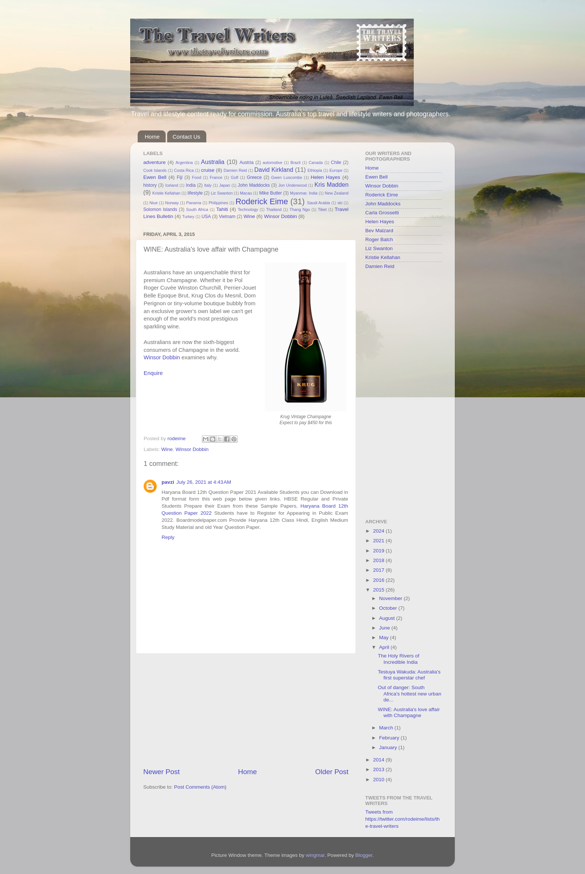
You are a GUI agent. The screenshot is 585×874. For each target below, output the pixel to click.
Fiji (180, 177)
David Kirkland (273, 169)
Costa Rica (184, 170)
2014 (379, 760)
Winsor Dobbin (280, 216)
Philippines (218, 203)
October (388, 608)
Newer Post (161, 772)
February (390, 738)
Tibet (322, 209)
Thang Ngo (300, 209)
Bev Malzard (379, 230)
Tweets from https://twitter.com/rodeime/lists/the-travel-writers (402, 819)
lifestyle (195, 193)
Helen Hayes (325, 177)
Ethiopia (314, 170)
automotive (272, 162)
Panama (193, 203)
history (150, 185)
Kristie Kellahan (166, 193)
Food (196, 177)
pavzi (168, 482)
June (385, 628)
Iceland (171, 185)
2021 (379, 540)
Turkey (188, 216)
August (387, 618)
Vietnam (227, 216)
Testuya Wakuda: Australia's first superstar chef (409, 675)
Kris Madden (332, 184)
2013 (379, 769)
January (388, 747)
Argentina (184, 162)
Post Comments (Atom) (200, 787)
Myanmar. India (303, 193)
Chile (336, 162)
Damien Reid (235, 170)
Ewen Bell (154, 177)
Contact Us (186, 136)
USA (206, 216)
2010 (379, 779)
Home (152, 136)
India (190, 185)
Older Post (331, 772)
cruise (208, 170)
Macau (246, 193)
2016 (379, 580)
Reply (168, 537)
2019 (379, 550)
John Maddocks (254, 185)
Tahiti (222, 209)
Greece (254, 177)
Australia (213, 161)
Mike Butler (270, 193)
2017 (379, 570)
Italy (208, 185)
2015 (379, 590)
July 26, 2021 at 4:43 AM (203, 482)
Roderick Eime (261, 201)
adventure (154, 162)
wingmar (315, 855)
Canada (316, 162)
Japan (224, 185)
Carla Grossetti (382, 212)
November (391, 598)
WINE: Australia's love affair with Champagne (409, 712)
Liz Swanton (222, 193)
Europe (335, 170)
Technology (248, 209)
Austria (247, 162)
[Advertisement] (246, 710)
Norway (172, 203)
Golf (234, 177)
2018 (379, 560)
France (216, 177)
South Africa (197, 209)
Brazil (296, 162)
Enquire (153, 373)
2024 (379, 531)
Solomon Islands (160, 209)
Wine (249, 216)
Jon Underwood (292, 185)
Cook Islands (155, 170)
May (384, 637)
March (386, 728)
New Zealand (336, 193)
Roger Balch (379, 239)
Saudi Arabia (318, 203)
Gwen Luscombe (286, 177)
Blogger (363, 855)
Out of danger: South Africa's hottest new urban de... (409, 693)
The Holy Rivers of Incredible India (398, 659)
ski (339, 203)
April (385, 647)
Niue (154, 203)
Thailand (273, 209)
